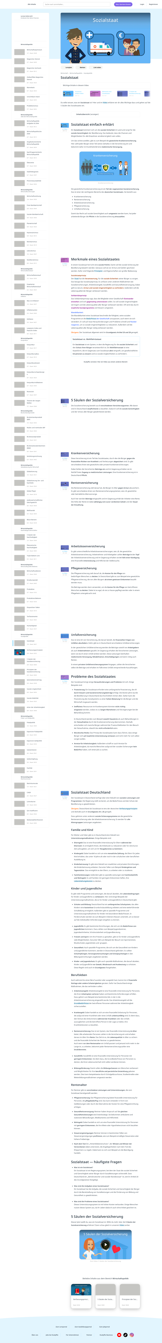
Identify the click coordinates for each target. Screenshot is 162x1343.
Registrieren (153, 4)
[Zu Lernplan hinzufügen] (67, 67)
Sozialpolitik (88, 73)
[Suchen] (107, 4)
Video (105, 102)
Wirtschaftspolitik (76, 73)
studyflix (14, 4)
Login (140, 4)
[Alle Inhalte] (31, 4)
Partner (87, 1335)
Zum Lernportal (59, 1327)
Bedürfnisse (91, 318)
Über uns (33, 1335)
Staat (76, 278)
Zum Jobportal (103, 1327)
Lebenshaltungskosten (83, 881)
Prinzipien (98, 271)
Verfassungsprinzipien (128, 808)
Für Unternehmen (71, 1335)
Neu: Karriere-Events (123, 4)
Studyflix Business (104, 1335)
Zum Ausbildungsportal (81, 1327)
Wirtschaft (64, 73)
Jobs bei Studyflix (50, 1335)
